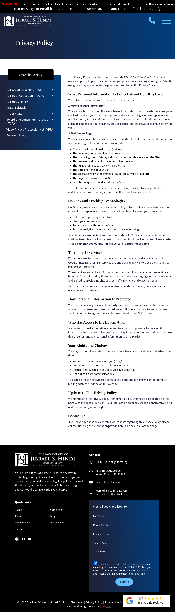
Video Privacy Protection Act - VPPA (29, 129)
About (18, 516)
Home (18, 509)
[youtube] (29, 540)
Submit (124, 581)
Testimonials (22, 522)
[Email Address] (124, 534)
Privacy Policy (94, 602)
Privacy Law (14, 113)
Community (56, 509)
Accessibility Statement (119, 602)
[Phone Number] (124, 525)
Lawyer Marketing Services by (87, 606)
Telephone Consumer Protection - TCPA (28, 121)
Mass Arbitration (17, 108)
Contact (19, 529)
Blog (53, 516)
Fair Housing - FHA (18, 102)
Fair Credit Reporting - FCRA (24, 90)
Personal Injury (16, 135)
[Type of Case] (124, 543)
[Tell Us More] (124, 553)
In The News (57, 522)
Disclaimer (77, 602)
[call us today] (152, 20)
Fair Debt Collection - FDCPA (25, 96)
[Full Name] (124, 516)
